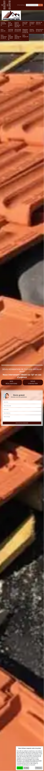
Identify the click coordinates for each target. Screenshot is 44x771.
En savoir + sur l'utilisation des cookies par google (29, 760)
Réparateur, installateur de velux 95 (25, 31)
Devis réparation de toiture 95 (18, 37)
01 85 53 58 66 (3, 5)
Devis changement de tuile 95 (4, 37)
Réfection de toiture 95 (39, 23)
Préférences (39, 768)
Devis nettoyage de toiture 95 (10, 37)
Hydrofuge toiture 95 (10, 30)
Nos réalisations (11, 382)
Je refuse (26, 768)
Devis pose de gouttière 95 (10, 24)
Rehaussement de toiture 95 (39, 30)
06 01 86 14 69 (8, 5)
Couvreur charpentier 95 (3, 24)
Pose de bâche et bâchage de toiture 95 (17, 24)
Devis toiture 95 (3, 30)
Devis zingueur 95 (25, 36)
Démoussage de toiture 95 (18, 30)
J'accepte (20, 768)
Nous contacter (33, 382)
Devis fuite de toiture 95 (25, 24)
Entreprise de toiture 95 (32, 24)
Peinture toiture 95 (32, 30)
